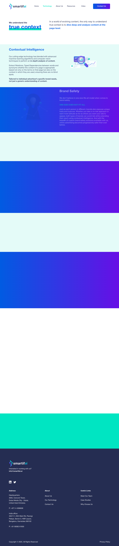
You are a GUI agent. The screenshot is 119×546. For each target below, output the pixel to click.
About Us (59, 6)
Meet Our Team (86, 496)
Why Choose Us (87, 504)
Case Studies (86, 500)
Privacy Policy (105, 542)
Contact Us (101, 6)
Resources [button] (71, 6)
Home (36, 6)
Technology (47, 6)
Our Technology (50, 500)
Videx (83, 6)
